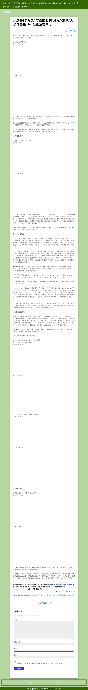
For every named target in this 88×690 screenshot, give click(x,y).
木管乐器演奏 (53, 3)
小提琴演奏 (33, 3)
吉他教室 (75, 3)
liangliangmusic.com (63, 585)
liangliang (72, 591)
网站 (15, 655)
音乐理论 (17, 3)
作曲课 (10, 3)
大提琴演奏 (43, 3)
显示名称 (17, 642)
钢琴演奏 (25, 3)
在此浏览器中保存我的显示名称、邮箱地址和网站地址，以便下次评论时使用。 (39, 664)
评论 (16, 620)
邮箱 (16, 648)
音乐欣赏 (6, 7)
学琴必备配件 (16, 7)
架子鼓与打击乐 (65, 3)
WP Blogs (58, 689)
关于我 (24, 7)
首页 (4, 3)
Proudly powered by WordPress (37, 689)
